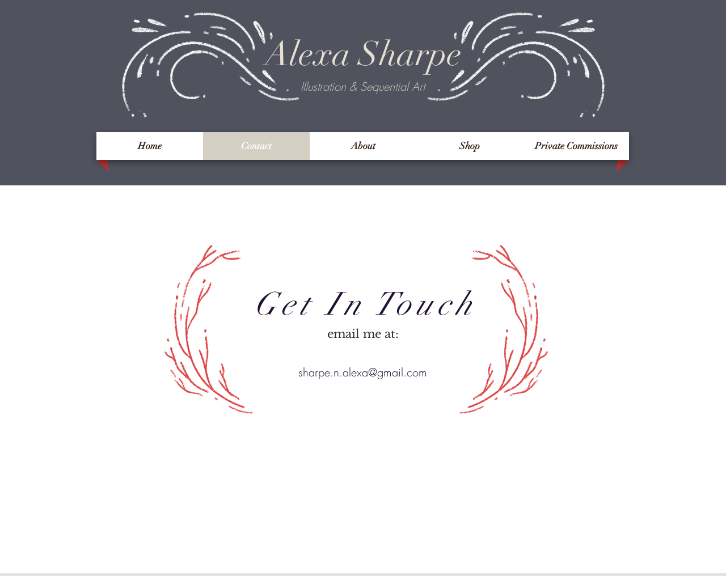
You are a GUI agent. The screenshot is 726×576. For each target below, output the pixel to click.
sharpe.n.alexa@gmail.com (362, 372)
